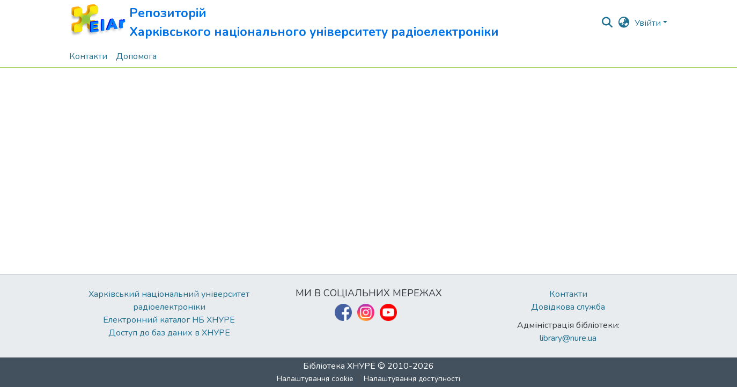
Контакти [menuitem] (88, 56)
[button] (284, 22)
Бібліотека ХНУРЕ (339, 366)
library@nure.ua (568, 338)
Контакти (568, 294)
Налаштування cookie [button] (315, 379)
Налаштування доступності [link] (412, 379)
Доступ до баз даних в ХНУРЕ (169, 333)
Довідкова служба (568, 307)
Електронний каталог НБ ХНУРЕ (169, 320)
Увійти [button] (649, 23)
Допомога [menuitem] (136, 56)
